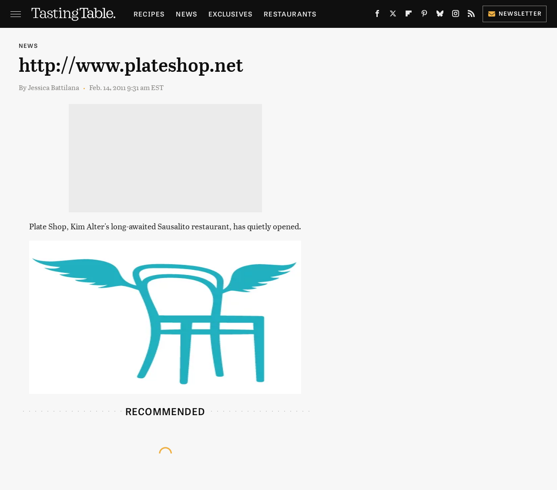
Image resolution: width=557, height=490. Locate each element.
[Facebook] (377, 15)
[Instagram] (455, 15)
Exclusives (230, 14)
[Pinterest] (424, 15)
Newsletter (514, 13)
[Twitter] (393, 15)
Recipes (149, 14)
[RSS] (471, 15)
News (186, 14)
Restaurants (290, 14)
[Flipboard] (408, 15)
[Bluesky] (440, 15)
